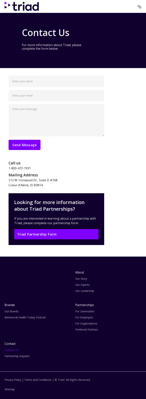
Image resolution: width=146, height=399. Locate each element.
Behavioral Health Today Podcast (25, 317)
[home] (22, 6)
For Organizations (86, 323)
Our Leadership (84, 291)
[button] (139, 6)
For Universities (84, 311)
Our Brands (12, 311)
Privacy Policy (13, 380)
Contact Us (11, 350)
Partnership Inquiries (17, 356)
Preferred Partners (86, 329)
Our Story (81, 278)
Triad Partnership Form (36, 234)
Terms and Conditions (38, 380)
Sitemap (10, 389)
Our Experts (82, 285)
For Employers (84, 317)
